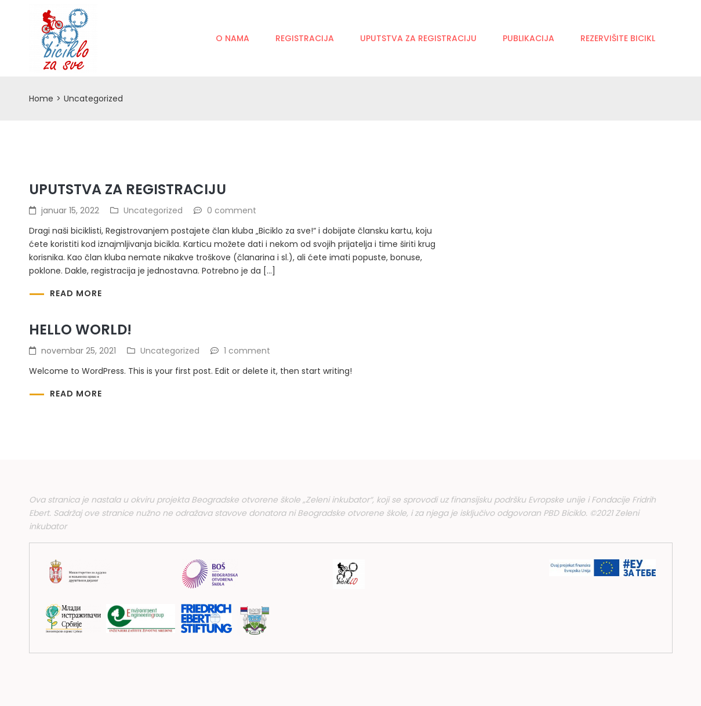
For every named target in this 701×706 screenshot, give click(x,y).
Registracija (304, 38)
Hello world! (80, 329)
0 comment (231, 210)
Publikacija (528, 38)
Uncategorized (153, 210)
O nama (232, 38)
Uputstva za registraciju (418, 38)
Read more (76, 293)
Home (41, 98)
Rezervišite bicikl (617, 38)
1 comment (247, 350)
